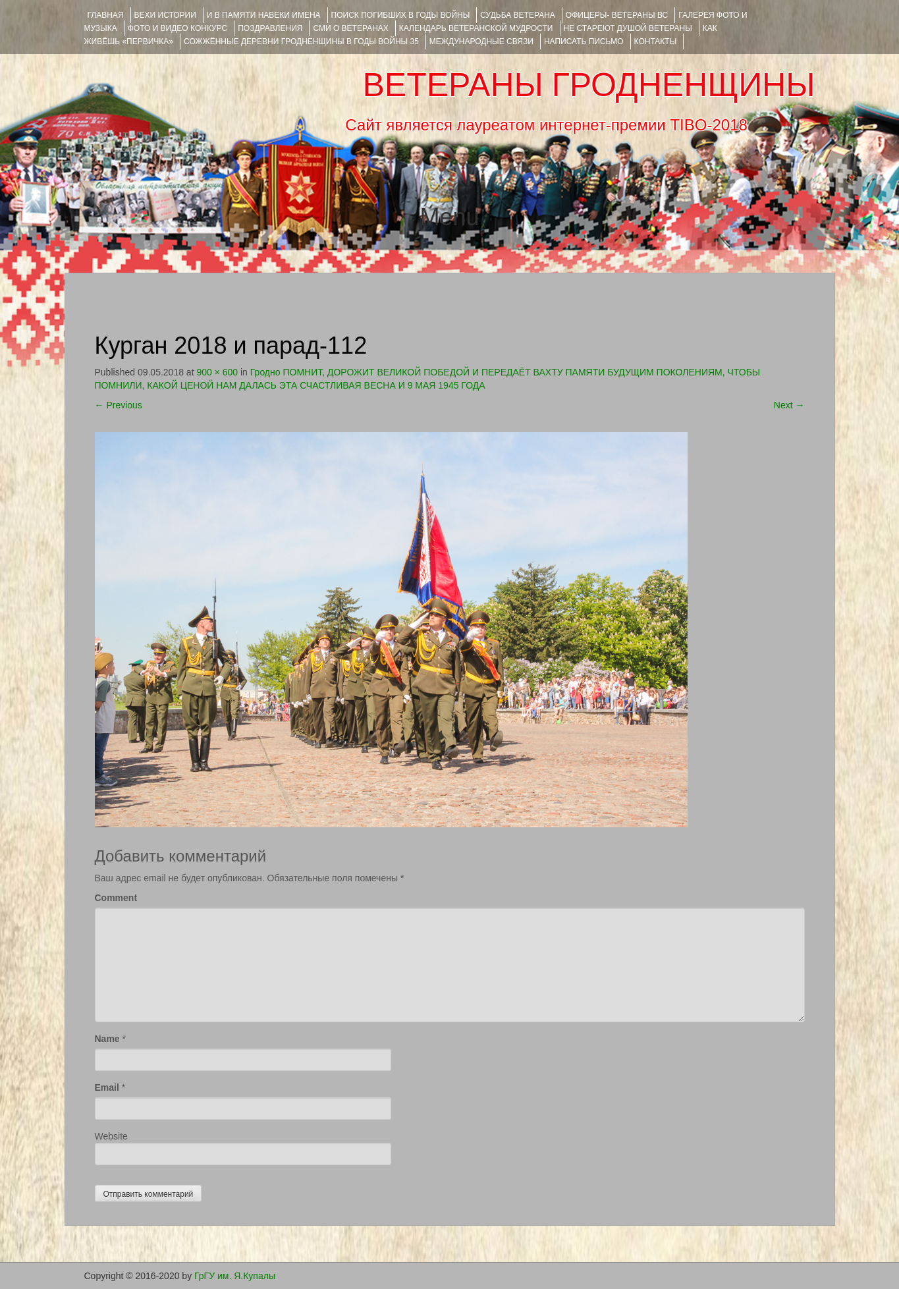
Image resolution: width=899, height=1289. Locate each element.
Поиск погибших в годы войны (400, 15)
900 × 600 (217, 372)
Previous (118, 405)
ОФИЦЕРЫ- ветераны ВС (617, 15)
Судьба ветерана (517, 15)
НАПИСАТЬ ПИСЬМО (584, 41)
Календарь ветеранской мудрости (476, 28)
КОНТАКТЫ (655, 41)
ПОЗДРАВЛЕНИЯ (270, 28)
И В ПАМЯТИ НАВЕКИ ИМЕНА (264, 15)
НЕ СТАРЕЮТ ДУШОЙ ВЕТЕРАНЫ (628, 28)
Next (789, 405)
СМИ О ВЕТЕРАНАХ (350, 28)
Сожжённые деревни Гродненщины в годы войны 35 (301, 41)
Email (107, 1087)
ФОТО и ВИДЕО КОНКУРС (177, 28)
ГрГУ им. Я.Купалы (234, 1276)
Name (107, 1038)
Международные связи (481, 41)
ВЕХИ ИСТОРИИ (165, 15)
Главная (106, 15)
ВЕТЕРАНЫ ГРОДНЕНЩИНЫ (588, 85)
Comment (116, 897)
